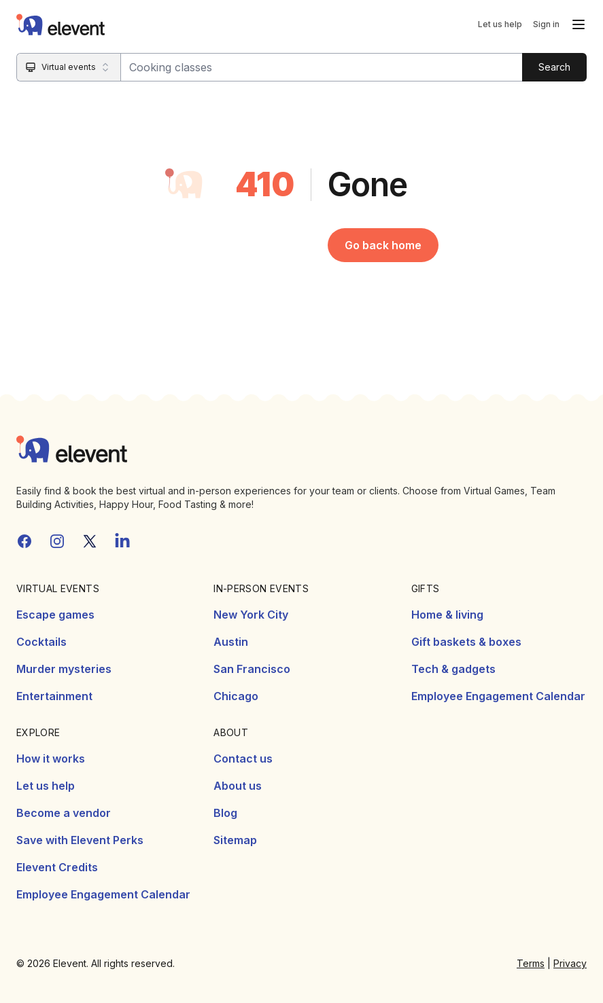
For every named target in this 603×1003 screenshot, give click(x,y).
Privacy (570, 963)
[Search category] (69, 67)
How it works (50, 758)
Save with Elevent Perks (79, 840)
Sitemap (235, 840)
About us (237, 785)
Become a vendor (63, 813)
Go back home (383, 245)
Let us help (500, 24)
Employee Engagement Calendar (498, 696)
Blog (225, 813)
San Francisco (251, 669)
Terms (531, 963)
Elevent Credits (57, 867)
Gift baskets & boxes (466, 642)
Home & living (447, 614)
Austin (230, 642)
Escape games (55, 614)
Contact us (243, 758)
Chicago (235, 696)
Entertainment (54, 696)
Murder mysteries (63, 669)
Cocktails (41, 642)
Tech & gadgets (453, 669)
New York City (250, 614)
